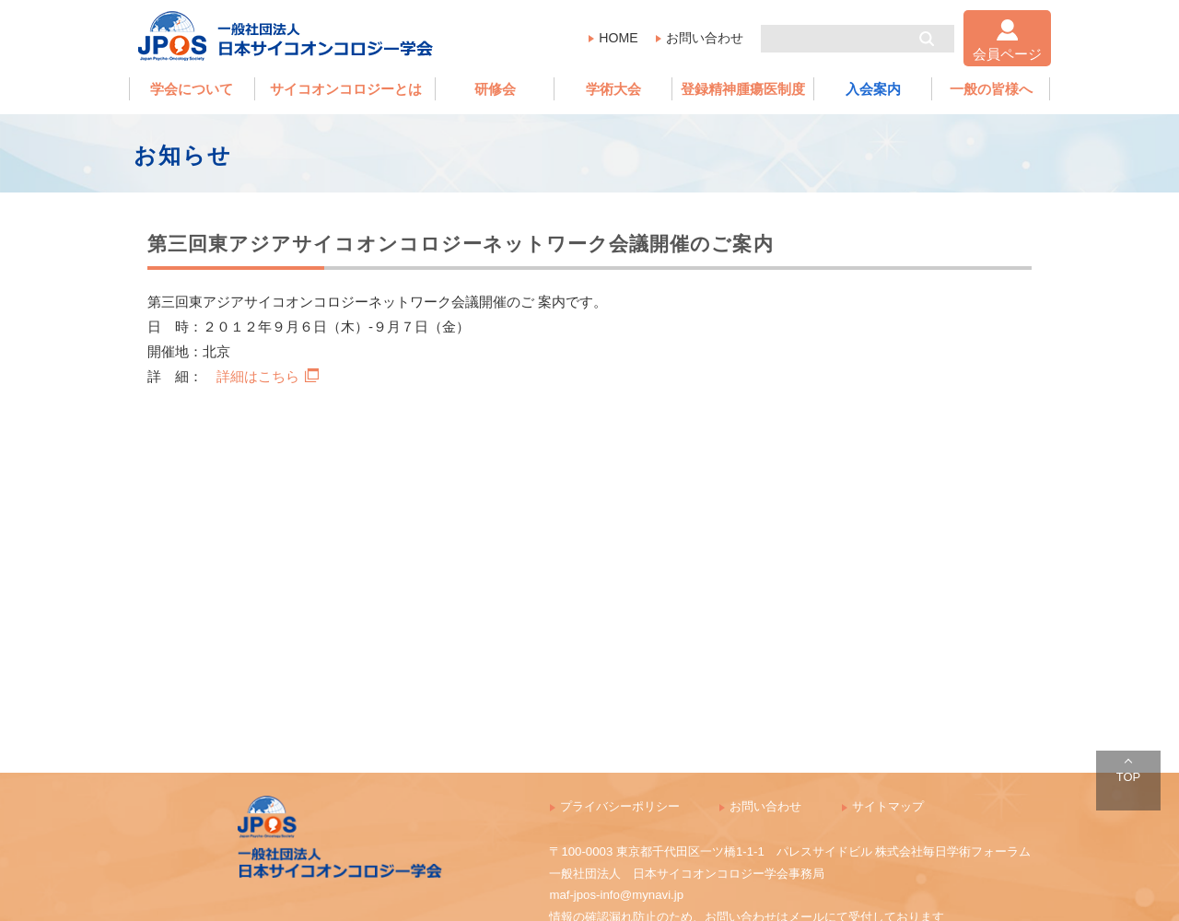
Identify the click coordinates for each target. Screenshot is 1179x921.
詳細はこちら (267, 376)
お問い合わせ (704, 37)
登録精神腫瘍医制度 (743, 89)
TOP (1128, 777)
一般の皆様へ (991, 89)
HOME (618, 37)
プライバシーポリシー (620, 806)
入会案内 (873, 89)
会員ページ (1007, 54)
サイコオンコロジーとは (346, 89)
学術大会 (613, 89)
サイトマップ (888, 806)
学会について (191, 89)
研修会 (495, 89)
